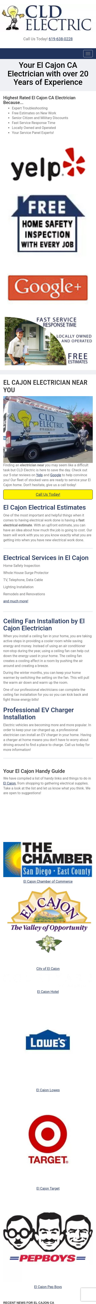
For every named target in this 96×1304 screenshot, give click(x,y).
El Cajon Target (48, 1188)
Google (55, 475)
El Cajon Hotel (48, 992)
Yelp (39, 475)
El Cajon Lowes (48, 1090)
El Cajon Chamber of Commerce (48, 881)
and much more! (15, 601)
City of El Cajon (48, 969)
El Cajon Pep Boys (48, 1287)
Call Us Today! (48, 494)
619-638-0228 (61, 39)
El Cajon (9, 783)
